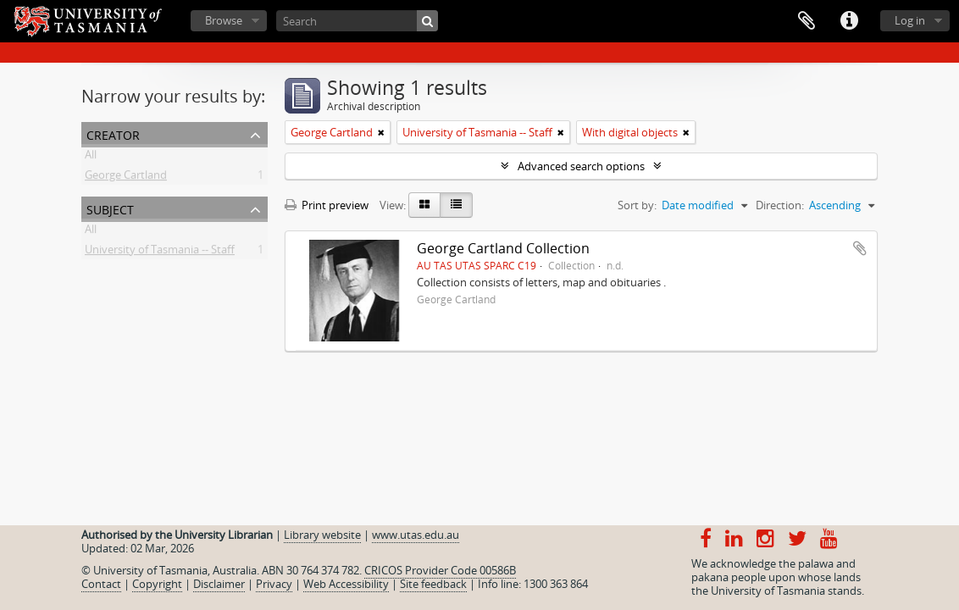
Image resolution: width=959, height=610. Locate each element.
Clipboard (806, 21)
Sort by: (637, 205)
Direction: (780, 205)
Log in (910, 20)
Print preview (327, 205)
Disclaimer (219, 583)
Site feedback (433, 583)
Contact (101, 583)
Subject (110, 208)
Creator (113, 133)
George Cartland (126, 178)
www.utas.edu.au (415, 534)
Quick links (849, 21)
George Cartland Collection (503, 248)
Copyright (157, 583)
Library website (322, 534)
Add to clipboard (859, 248)
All (91, 157)
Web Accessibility (346, 583)
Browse (223, 20)
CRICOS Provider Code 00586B (440, 570)
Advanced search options (581, 166)
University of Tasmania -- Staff (160, 252)
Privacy (274, 583)
